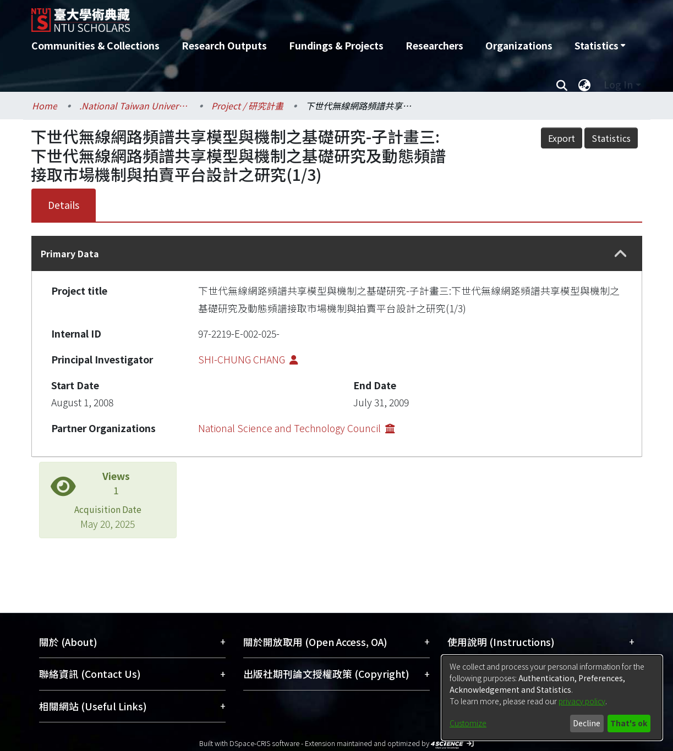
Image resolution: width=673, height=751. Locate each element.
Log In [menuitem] (618, 84)
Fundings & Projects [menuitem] (336, 45)
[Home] (277, 16)
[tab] (336, 253)
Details (63, 205)
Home (44, 105)
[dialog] (552, 697)
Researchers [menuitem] (434, 45)
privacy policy (582, 700)
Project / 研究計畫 (247, 105)
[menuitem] (599, 45)
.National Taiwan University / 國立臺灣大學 (134, 105)
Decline (586, 722)
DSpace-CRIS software (264, 743)
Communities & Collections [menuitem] (95, 45)
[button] (620, 254)
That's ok (628, 722)
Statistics (611, 138)
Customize (468, 722)
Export (561, 138)
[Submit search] (562, 84)
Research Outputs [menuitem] (224, 45)
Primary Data (70, 253)
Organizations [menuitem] (518, 45)
